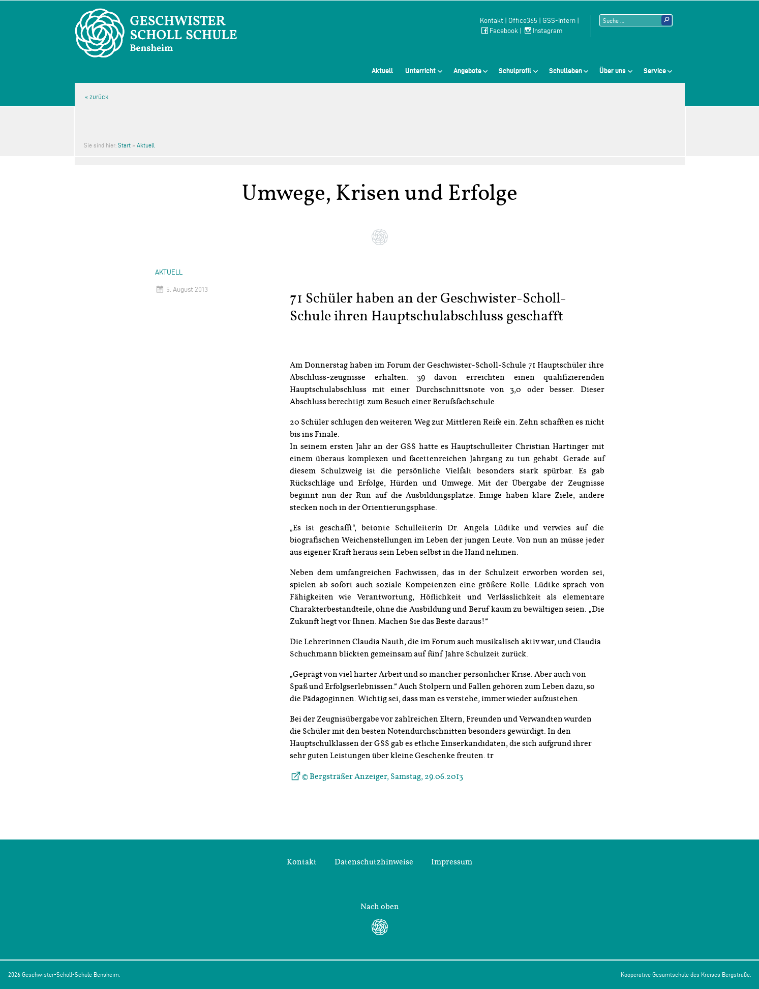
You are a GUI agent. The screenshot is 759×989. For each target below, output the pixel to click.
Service (655, 71)
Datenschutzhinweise (374, 862)
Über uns (612, 71)
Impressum (451, 862)
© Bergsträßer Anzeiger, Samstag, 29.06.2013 (382, 776)
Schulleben (565, 71)
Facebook (499, 31)
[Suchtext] (636, 20)
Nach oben (379, 907)
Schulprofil (515, 71)
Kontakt (491, 20)
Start (124, 145)
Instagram (543, 31)
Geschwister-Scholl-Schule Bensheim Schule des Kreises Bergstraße (156, 33)
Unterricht (420, 71)
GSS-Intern (558, 20)
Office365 (522, 20)
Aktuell (382, 71)
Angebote (467, 71)
